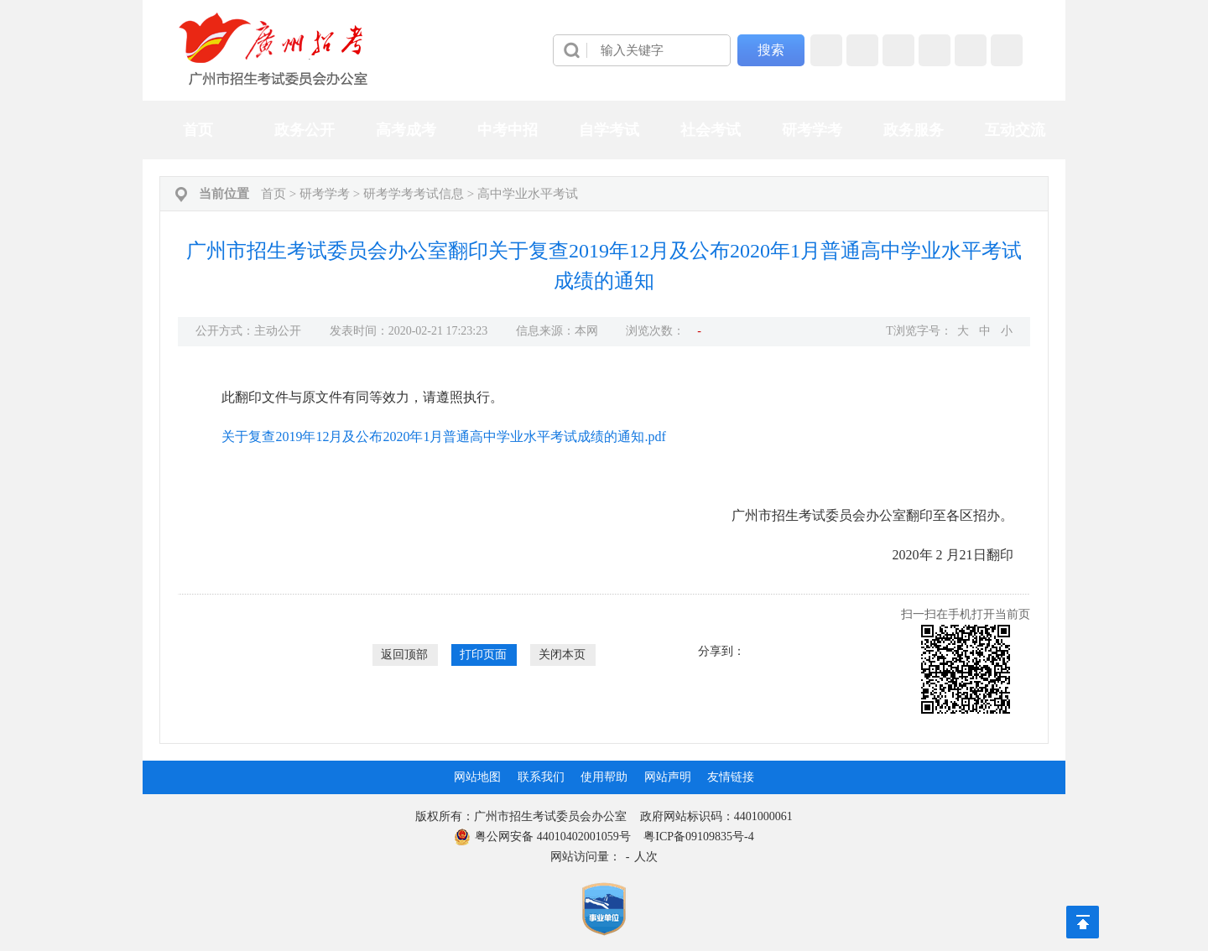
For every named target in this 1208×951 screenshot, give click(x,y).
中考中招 (507, 130)
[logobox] (274, 49)
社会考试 (710, 130)
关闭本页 (562, 654)
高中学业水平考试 (527, 193)
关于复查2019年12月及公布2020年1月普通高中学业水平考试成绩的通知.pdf (443, 436)
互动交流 (1015, 130)
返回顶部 (404, 654)
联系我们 (541, 777)
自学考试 (609, 130)
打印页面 (483, 654)
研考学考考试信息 (413, 193)
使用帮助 (604, 777)
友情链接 (730, 777)
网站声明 (667, 777)
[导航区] (604, 50)
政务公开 (304, 130)
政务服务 (913, 130)
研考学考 (812, 130)
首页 (198, 130)
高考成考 (406, 130)
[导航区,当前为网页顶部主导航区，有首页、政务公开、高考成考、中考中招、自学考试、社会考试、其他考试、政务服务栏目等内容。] (604, 130)
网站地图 (477, 777)
